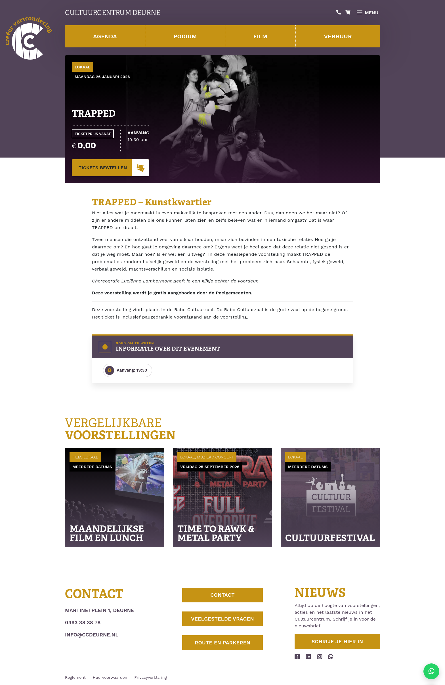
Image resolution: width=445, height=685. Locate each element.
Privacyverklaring (150, 677)
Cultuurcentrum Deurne (112, 12)
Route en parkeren (222, 645)
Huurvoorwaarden (110, 677)
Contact (222, 595)
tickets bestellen (114, 167)
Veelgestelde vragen (222, 620)
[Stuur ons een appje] (431, 671)
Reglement (75, 677)
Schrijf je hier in (337, 641)
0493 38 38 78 (82, 622)
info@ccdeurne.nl (91, 635)
